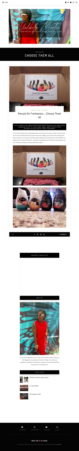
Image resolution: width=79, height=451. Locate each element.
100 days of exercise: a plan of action (39, 377)
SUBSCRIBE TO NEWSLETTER (39, 255)
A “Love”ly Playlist (34, 386)
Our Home (45, 110)
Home (38, 110)
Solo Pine (58, 444)
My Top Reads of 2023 (35, 394)
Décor (33, 110)
